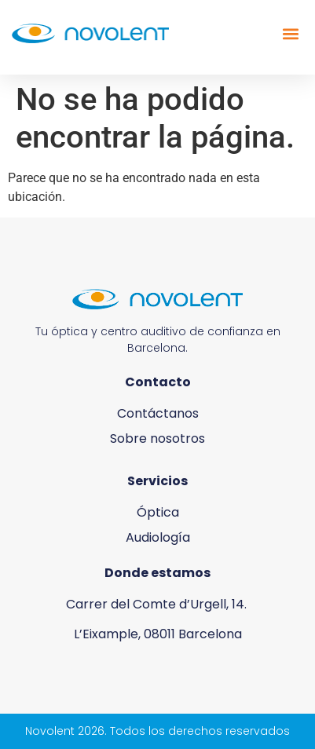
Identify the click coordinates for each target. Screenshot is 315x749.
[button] (290, 33)
